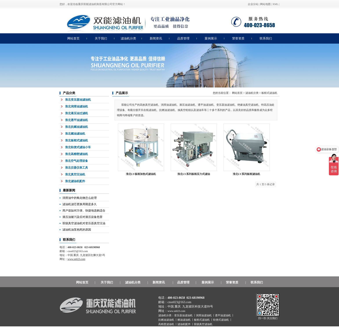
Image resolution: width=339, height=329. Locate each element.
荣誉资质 (238, 38)
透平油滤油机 (223, 315)
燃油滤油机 (184, 319)
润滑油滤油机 (204, 315)
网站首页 (73, 38)
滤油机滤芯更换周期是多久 (79, 204)
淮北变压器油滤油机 (78, 99)
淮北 (246, 174)
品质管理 (183, 38)
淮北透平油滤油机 (76, 120)
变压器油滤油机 (183, 315)
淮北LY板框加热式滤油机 (141, 174)
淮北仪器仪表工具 (76, 167)
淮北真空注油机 (75, 174)
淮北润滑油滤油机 (76, 106)
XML (275, 4)
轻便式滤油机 (221, 319)
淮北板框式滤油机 (76, 140)
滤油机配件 (184, 324)
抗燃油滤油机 (166, 319)
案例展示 (211, 38)
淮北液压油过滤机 (76, 113)
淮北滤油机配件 (75, 181)
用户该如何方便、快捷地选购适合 (83, 210)
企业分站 (253, 4)
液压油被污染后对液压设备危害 (82, 217)
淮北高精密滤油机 (76, 154)
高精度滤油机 (166, 324)
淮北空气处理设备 (76, 160)
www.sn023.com (176, 311)
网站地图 (265, 4)
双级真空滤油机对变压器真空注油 (83, 223)
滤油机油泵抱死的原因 (76, 229)
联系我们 (266, 38)
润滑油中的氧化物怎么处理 (79, 197)
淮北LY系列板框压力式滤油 (193, 174)
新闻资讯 (156, 38)
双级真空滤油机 (203, 324)
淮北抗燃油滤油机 (76, 126)
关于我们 (101, 38)
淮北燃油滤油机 (75, 133)
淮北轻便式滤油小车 (78, 147)
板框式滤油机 (269, 92)
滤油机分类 (128, 38)
